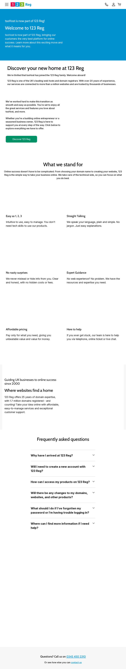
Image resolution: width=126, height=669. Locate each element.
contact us (76, 662)
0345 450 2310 (76, 656)
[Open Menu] (5, 4)
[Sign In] (113, 4)
